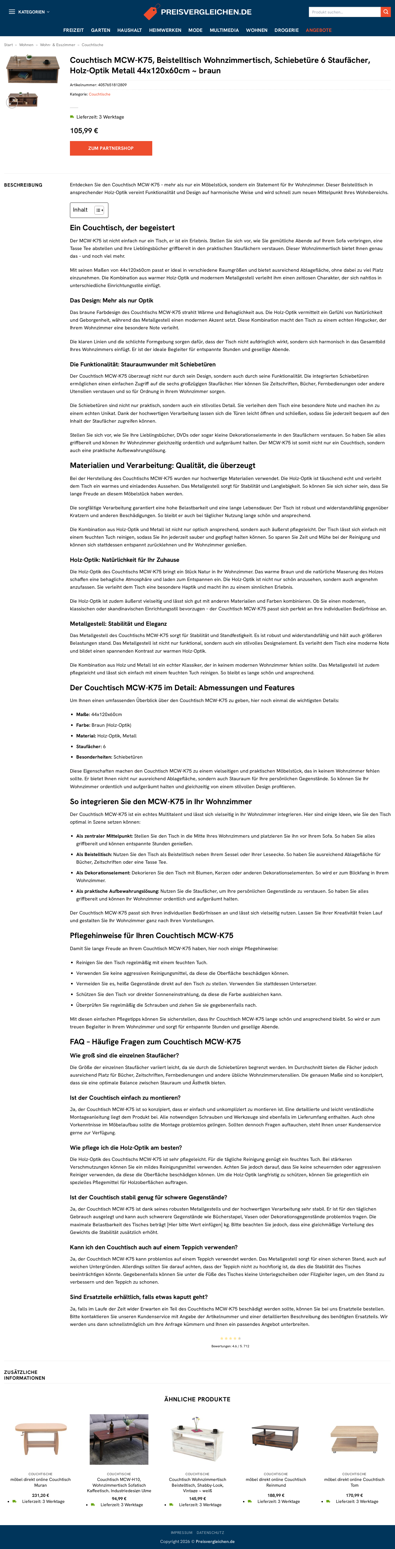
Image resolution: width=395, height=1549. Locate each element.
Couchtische (92, 44)
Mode (195, 30)
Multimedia (224, 30)
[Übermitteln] (386, 12)
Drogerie (287, 30)
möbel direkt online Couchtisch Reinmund (276, 1482)
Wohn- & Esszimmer (57, 44)
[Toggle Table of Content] (96, 210)
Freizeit (73, 30)
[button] (28, 12)
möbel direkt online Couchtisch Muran (40, 1482)
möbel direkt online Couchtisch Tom (354, 1482)
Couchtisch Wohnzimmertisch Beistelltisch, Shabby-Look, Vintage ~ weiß (197, 1485)
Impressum (182, 1532)
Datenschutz (210, 1532)
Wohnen (256, 30)
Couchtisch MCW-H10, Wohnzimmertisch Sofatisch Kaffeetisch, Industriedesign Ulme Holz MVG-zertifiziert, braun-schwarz (119, 1491)
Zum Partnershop (111, 148)
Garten (100, 30)
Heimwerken (165, 30)
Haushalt (129, 30)
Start (8, 44)
